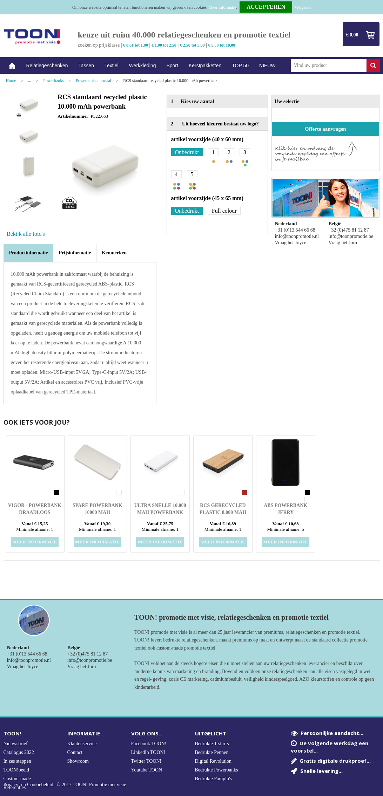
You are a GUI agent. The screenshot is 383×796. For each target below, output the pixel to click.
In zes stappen (17, 761)
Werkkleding (142, 65)
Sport (172, 65)
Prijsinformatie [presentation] (75, 252)
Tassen (86, 65)
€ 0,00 (352, 34)
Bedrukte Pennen (212, 752)
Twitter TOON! (146, 761)
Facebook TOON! (149, 743)
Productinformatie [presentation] (28, 252)
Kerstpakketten (205, 65)
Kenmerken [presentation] (114, 252)
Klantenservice (82, 743)
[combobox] (329, 65)
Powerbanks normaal (93, 80)
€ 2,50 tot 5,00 (192, 45)
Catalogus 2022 (19, 752)
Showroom (78, 761)
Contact (75, 752)
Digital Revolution (213, 761)
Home (12, 65)
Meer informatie (222, 7)
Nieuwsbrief (16, 743)
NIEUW (267, 65)
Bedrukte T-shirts (212, 743)
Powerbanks (53, 80)
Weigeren (303, 7)
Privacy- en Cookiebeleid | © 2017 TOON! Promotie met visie (65, 784)
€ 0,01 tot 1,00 (135, 45)
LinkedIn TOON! (148, 752)
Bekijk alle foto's (26, 234)
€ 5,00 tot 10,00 (221, 45)
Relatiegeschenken (47, 65)
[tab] (29, 253)
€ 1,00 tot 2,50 (164, 45)
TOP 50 (240, 65)
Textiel (112, 65)
